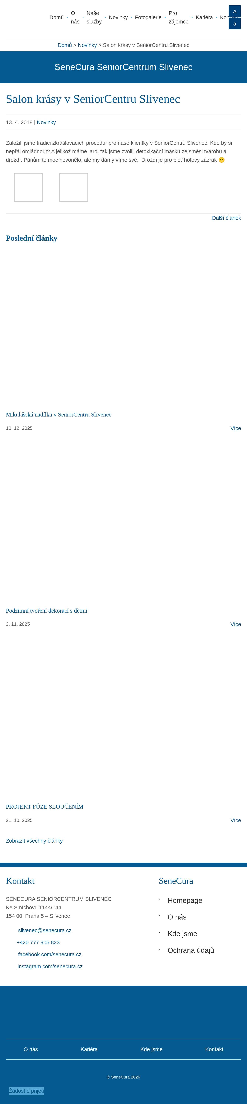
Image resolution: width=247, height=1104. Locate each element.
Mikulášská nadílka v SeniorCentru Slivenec (58, 414)
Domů (65, 45)
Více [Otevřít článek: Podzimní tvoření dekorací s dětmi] (235, 624)
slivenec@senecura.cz (45, 930)
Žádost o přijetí (26, 1091)
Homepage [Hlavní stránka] (185, 900)
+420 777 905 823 (38, 942)
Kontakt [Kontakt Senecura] (214, 1049)
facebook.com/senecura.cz (50, 954)
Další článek (226, 218)
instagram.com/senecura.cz (50, 966)
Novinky (87, 45)
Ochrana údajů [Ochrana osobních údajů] (191, 950)
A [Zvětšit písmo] (234, 11)
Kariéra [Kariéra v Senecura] (89, 1049)
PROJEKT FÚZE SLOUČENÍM (44, 806)
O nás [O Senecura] (177, 917)
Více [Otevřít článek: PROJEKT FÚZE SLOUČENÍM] (235, 820)
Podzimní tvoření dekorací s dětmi (46, 610)
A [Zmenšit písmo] (234, 24)
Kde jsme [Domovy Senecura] (182, 934)
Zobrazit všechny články (34, 841)
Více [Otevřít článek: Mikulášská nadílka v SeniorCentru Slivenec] (235, 428)
